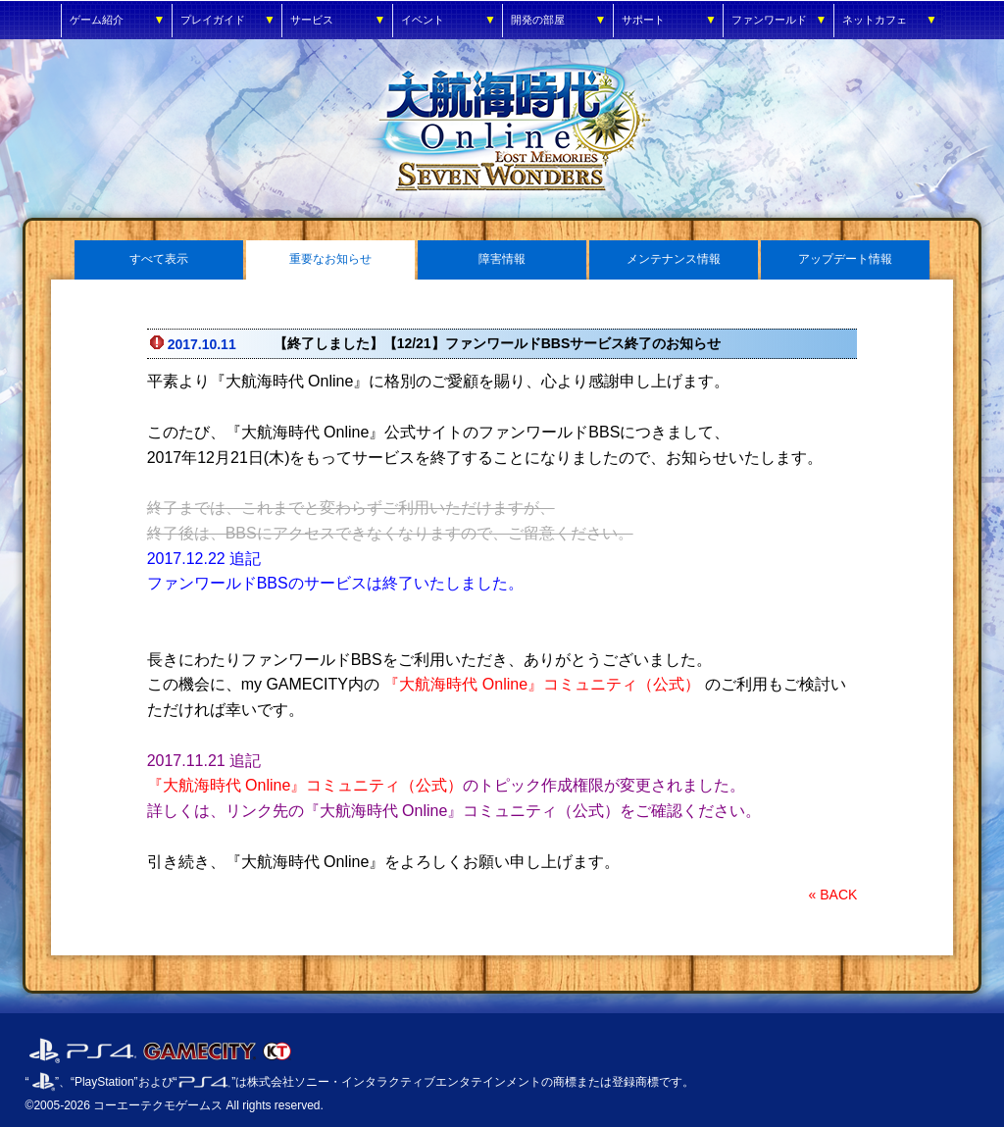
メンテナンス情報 (674, 259)
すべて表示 (158, 259)
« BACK (833, 894)
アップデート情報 (845, 259)
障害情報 (502, 259)
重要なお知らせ (330, 259)
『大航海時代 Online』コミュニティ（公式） (541, 684)
